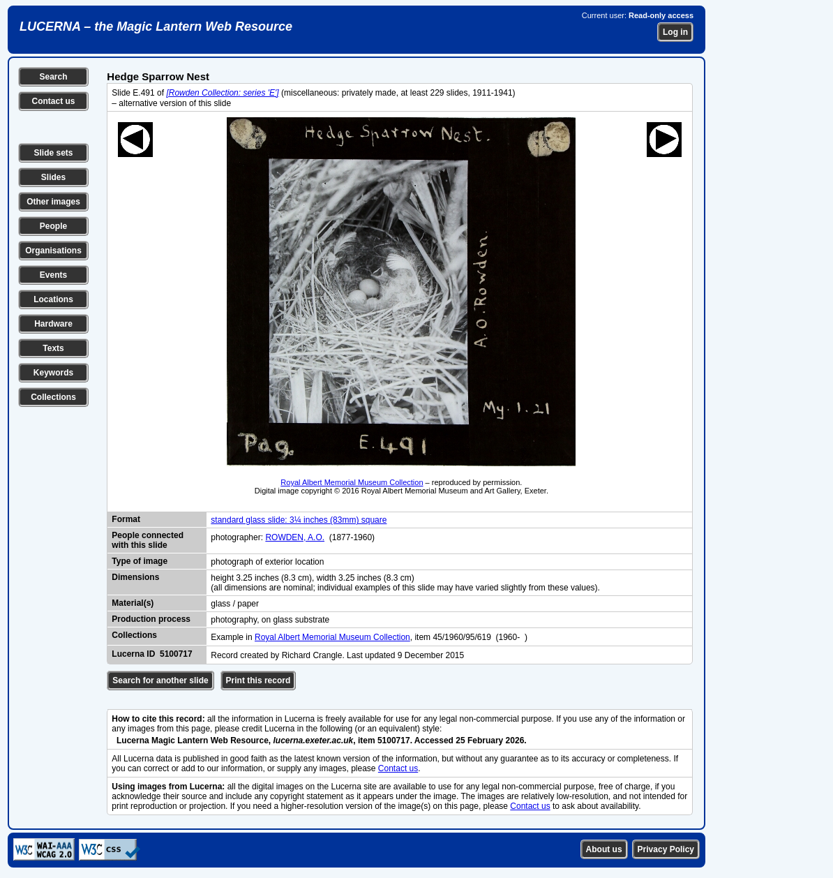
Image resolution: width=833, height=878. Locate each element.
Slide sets (53, 153)
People (53, 226)
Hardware (53, 324)
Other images (53, 202)
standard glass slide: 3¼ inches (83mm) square (299, 520)
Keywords (53, 373)
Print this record (258, 680)
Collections (53, 397)
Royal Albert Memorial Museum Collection (351, 482)
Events (53, 275)
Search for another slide (160, 680)
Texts (53, 348)
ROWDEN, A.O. (294, 537)
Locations (53, 299)
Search (53, 77)
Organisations (53, 250)
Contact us (53, 101)
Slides (53, 177)
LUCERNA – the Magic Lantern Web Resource (156, 27)
